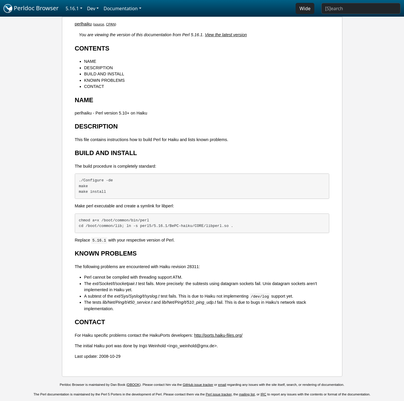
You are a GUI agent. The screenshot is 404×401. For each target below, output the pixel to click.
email (222, 384)
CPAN (110, 24)
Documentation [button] (120, 8)
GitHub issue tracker (198, 384)
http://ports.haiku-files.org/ (218, 335)
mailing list (247, 394)
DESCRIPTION (98, 67)
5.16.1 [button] (72, 8)
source (99, 24)
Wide (305, 8)
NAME (90, 61)
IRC (263, 394)
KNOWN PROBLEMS (104, 80)
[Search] (360, 8)
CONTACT (94, 86)
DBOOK (133, 384)
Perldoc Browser (31, 8)
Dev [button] (91, 8)
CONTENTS (92, 48)
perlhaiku (83, 24)
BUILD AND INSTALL (104, 74)
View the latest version (226, 34)
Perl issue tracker (218, 394)
